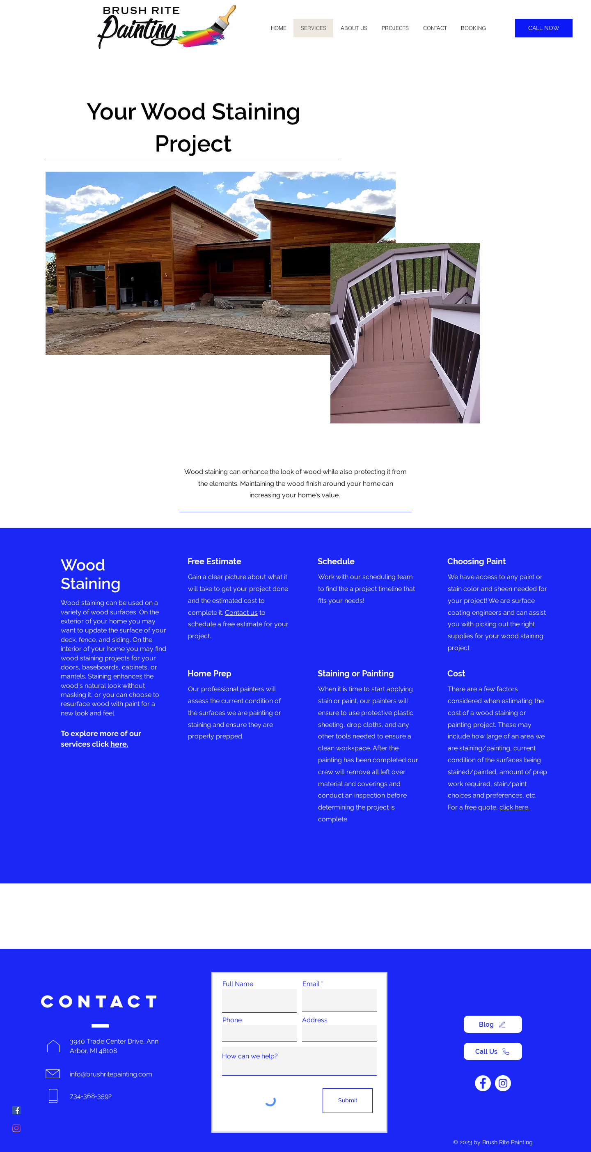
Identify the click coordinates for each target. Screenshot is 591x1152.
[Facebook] (16, 1110)
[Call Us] (493, 1051)
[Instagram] (16, 1128)
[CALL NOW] (544, 28)
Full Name (237, 984)
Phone (232, 1020)
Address (315, 1020)
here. (119, 744)
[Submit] (348, 1100)
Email (310, 984)
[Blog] (493, 1024)
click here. (514, 807)
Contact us (241, 612)
